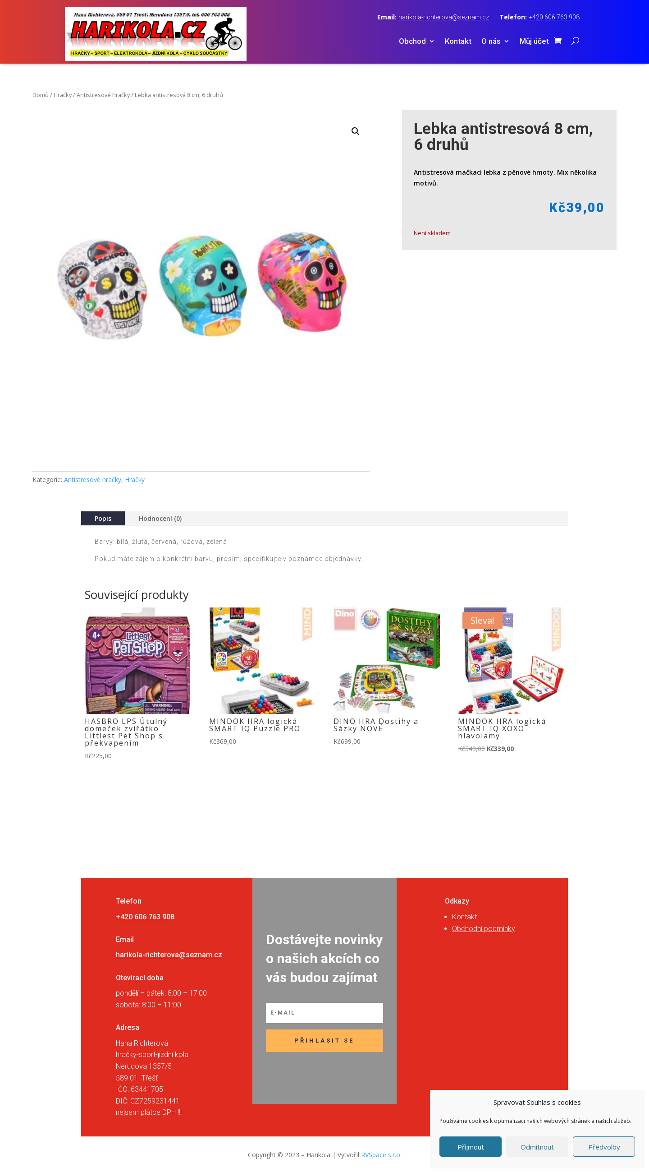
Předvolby (604, 1146)
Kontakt (458, 42)
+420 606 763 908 (554, 17)
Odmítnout (537, 1146)
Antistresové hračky (103, 95)
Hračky (63, 95)
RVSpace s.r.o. (381, 1154)
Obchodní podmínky (483, 928)
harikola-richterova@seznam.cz (444, 17)
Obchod (412, 42)
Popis (103, 518)
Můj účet (534, 42)
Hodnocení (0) (160, 518)
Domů (40, 95)
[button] (355, 131)
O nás (491, 42)
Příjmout (470, 1146)
